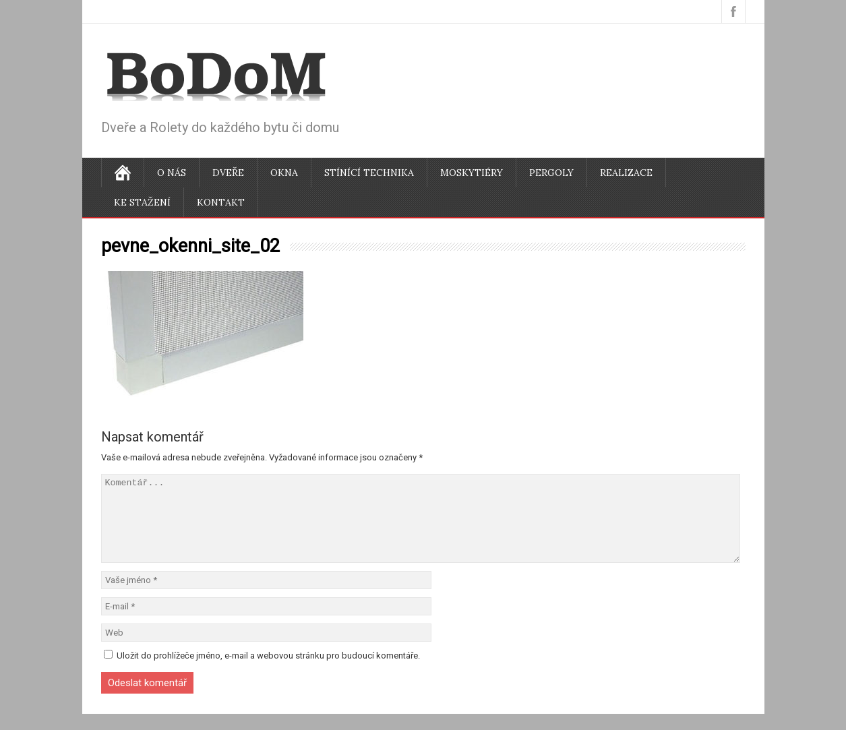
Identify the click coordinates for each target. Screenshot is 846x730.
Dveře (228, 172)
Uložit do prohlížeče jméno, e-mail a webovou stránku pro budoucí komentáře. (268, 672)
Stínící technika (369, 172)
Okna (284, 172)
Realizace (626, 172)
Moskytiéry (471, 172)
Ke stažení (142, 202)
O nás (171, 172)
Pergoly (551, 172)
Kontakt (221, 202)
